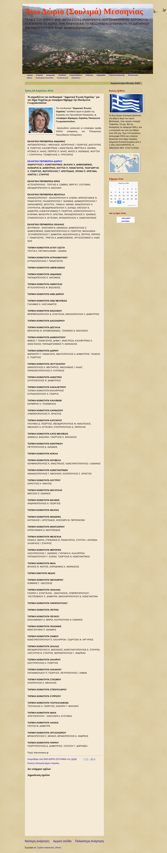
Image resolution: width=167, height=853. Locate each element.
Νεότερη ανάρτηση (37, 841)
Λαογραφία (50, 75)
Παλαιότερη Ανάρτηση (89, 841)
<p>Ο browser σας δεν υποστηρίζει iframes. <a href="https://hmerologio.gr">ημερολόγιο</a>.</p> (123, 194)
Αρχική (30, 75)
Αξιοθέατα (62, 75)
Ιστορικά (39, 75)
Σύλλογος (89, 75)
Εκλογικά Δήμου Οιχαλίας (47, 763)
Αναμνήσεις (76, 78)
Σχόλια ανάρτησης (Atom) (49, 847)
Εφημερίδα (101, 75)
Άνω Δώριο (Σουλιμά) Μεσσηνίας (84, 11)
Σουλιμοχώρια (62, 78)
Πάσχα (29, 78)
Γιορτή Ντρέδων (76, 75)
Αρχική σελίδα (62, 841)
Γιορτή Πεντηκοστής (117, 75)
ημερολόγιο (132, 205)
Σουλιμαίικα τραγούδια (44, 78)
